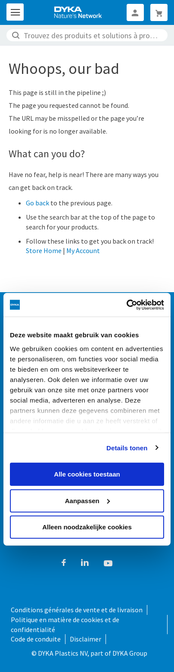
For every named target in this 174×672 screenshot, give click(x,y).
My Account (83, 250)
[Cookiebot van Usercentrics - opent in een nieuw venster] (126, 304)
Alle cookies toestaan (87, 474)
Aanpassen (87, 500)
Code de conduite (36, 639)
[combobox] (87, 35)
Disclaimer (85, 639)
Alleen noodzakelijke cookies (87, 527)
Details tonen (126, 447)
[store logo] (78, 12)
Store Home (44, 250)
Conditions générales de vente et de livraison (77, 609)
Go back (37, 203)
